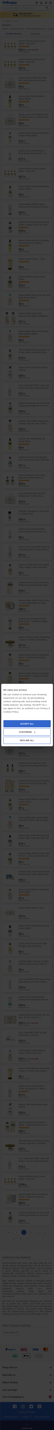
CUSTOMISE (27, 732)
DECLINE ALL (27, 740)
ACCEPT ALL (27, 723)
